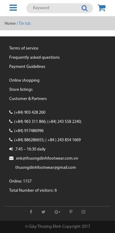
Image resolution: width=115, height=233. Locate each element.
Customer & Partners (28, 99)
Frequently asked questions (34, 57)
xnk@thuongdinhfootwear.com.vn (47, 158)
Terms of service (23, 48)
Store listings (21, 89)
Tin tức (25, 23)
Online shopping (24, 80)
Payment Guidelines (27, 67)
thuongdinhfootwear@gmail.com (45, 167)
